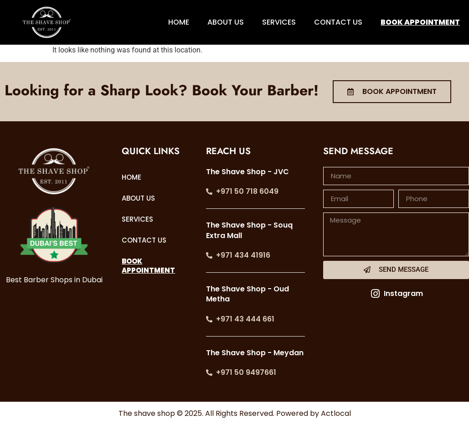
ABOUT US (225, 22)
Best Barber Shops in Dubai (54, 280)
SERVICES (279, 22)
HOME (178, 22)
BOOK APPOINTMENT (420, 22)
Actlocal (336, 413)
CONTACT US (338, 22)
